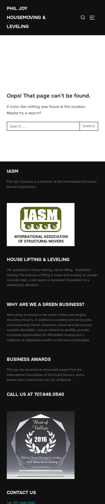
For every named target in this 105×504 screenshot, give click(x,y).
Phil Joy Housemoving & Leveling (26, 17)
